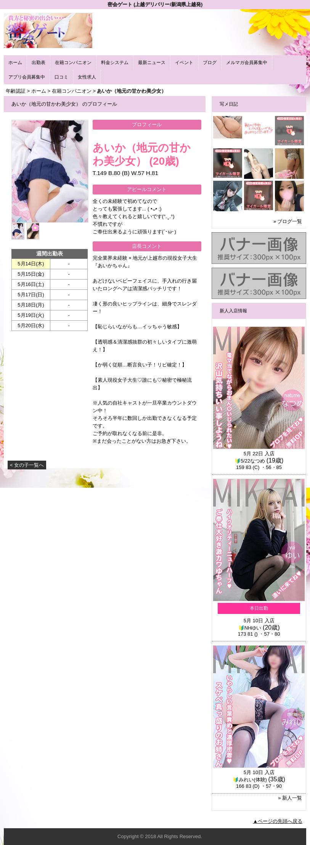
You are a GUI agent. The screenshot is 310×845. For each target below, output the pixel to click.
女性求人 (87, 77)
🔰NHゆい (250, 628)
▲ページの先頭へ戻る (277, 821)
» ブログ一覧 (287, 221)
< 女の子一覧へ (27, 465)
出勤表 (38, 62)
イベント (184, 62)
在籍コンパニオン (73, 62)
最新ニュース (151, 62)
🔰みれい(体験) (250, 779)
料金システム (114, 62)
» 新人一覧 (290, 798)
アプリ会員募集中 (26, 77)
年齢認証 (16, 91)
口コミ (61, 77)
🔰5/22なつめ (250, 461)
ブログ (210, 62)
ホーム (15, 62)
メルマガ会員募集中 (246, 62)
